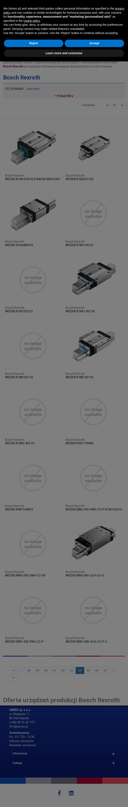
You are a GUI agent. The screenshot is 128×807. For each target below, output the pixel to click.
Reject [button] (33, 788)
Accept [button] (94, 788)
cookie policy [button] (31, 766)
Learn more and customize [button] (64, 798)
